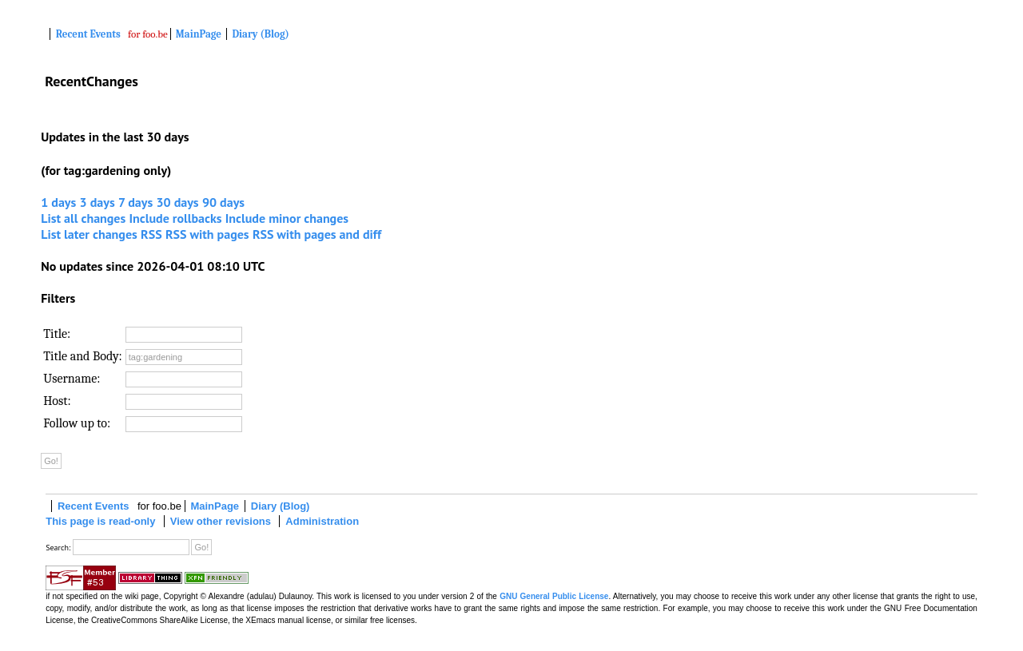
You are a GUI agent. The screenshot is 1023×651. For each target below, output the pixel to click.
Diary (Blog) (260, 34)
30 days (177, 202)
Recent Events (88, 34)
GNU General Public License (554, 596)
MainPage (198, 34)
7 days (135, 202)
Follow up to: (76, 423)
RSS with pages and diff (317, 234)
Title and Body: (82, 356)
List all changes (83, 218)
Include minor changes (286, 218)
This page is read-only (100, 521)
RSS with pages (207, 234)
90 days (223, 202)
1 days (58, 202)
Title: (56, 334)
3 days (97, 202)
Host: (57, 401)
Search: (58, 547)
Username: (71, 378)
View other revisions (220, 521)
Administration (322, 521)
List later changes (89, 234)
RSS (151, 234)
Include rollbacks (175, 218)
